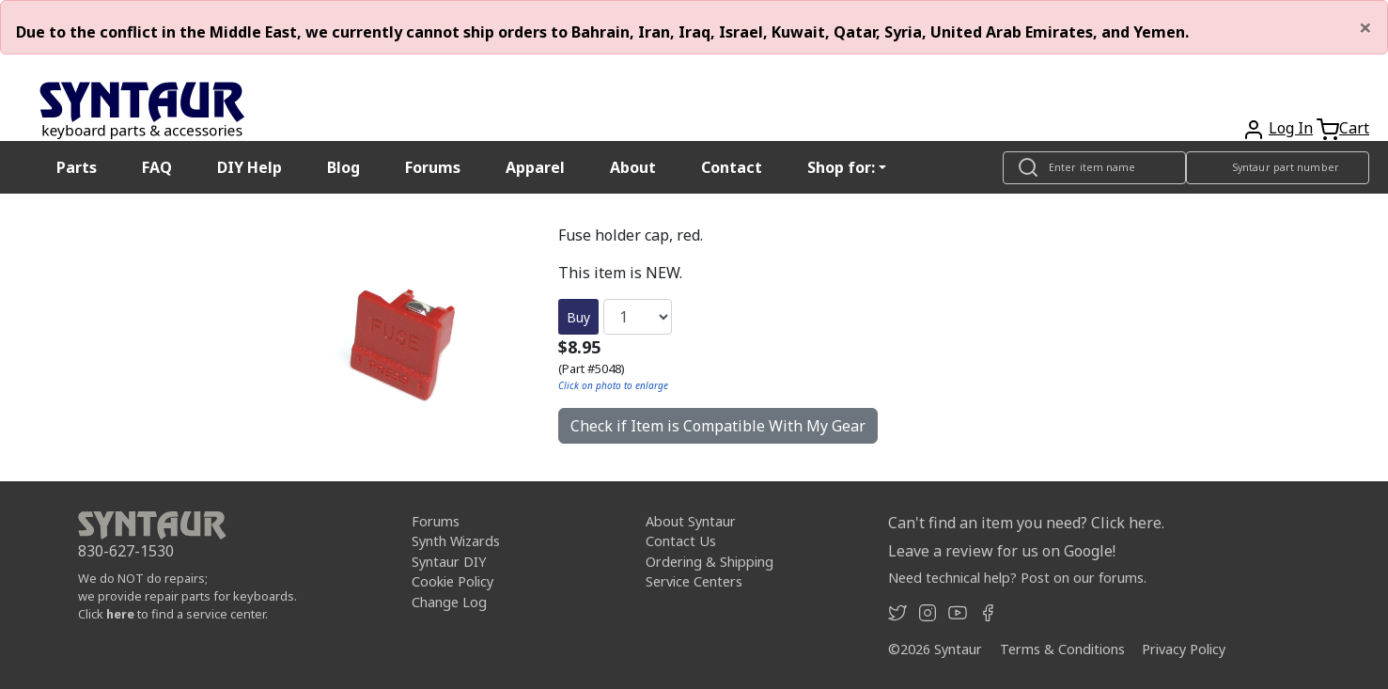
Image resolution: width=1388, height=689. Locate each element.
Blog (343, 167)
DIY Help (249, 167)
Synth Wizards (456, 541)
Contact (731, 167)
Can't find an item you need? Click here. (1026, 522)
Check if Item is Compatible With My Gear (718, 425)
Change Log (449, 602)
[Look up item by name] (1094, 167)
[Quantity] (637, 317)
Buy (578, 317)
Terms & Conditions (1062, 649)
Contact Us (681, 541)
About (633, 167)
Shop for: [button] (841, 167)
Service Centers (694, 581)
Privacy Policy (1183, 649)
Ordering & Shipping (709, 562)
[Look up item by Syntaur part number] (1277, 167)
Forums (432, 167)
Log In (1291, 127)
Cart (1354, 127)
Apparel (535, 167)
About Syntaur (691, 521)
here (120, 613)
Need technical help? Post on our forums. (1017, 578)
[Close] (1365, 27)
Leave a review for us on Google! (1001, 550)
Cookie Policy (452, 581)
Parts (76, 167)
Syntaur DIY (449, 562)
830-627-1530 (126, 550)
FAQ (157, 167)
